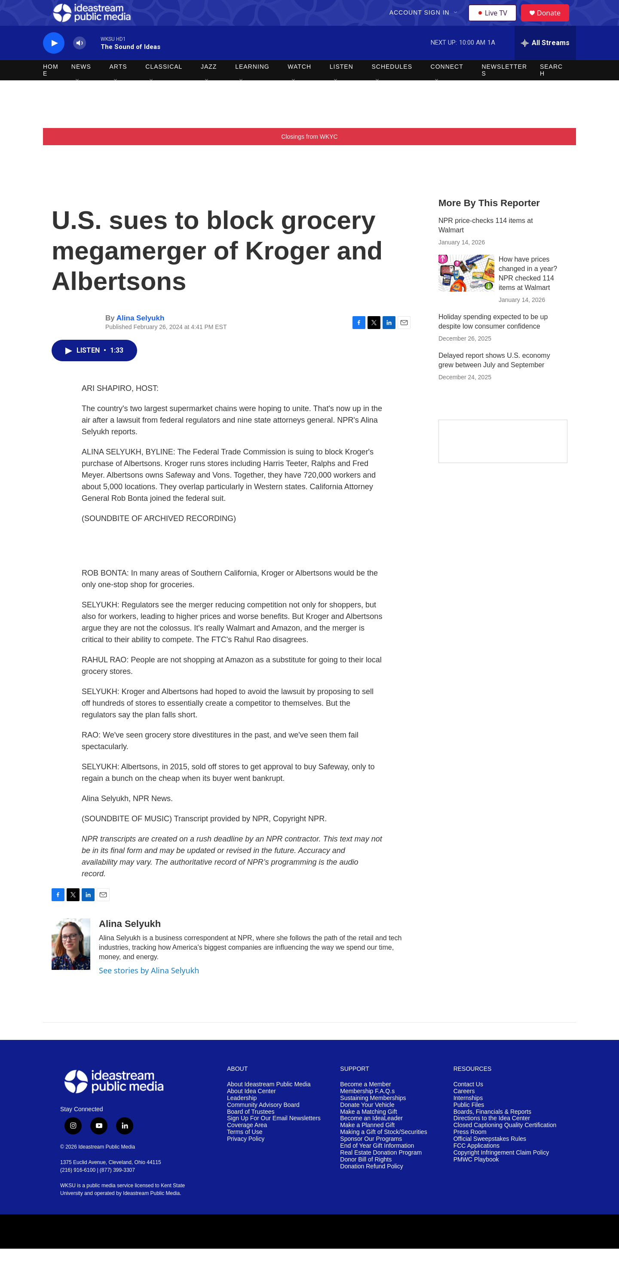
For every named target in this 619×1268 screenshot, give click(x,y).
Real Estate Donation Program (381, 1172)
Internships (468, 1117)
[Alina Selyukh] (71, 963)
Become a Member (365, 1103)
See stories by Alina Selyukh (149, 990)
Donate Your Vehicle (367, 1124)
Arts (118, 85)
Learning (252, 85)
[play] (54, 62)
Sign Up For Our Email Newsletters (274, 1137)
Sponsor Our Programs (371, 1158)
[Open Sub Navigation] (457, 22)
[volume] (79, 62)
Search (551, 89)
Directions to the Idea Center (492, 1137)
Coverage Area (247, 1144)
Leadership (242, 1117)
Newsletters (504, 89)
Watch (299, 85)
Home (50, 89)
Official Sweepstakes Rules (490, 1158)
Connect (447, 85)
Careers (464, 1110)
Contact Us (468, 1103)
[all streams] (545, 62)
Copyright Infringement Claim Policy (501, 1172)
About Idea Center (251, 1110)
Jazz (209, 85)
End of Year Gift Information (377, 1165)
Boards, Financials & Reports (492, 1131)
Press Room (470, 1151)
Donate (554, 22)
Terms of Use (244, 1151)
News (81, 85)
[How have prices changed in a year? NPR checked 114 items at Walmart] (466, 292)
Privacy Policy (245, 1158)
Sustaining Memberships (373, 1117)
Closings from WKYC (309, 155)
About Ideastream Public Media (269, 1103)
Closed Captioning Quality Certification (505, 1144)
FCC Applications (476, 1165)
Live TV (494, 22)
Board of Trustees (251, 1131)
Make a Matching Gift (368, 1131)
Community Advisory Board (263, 1124)
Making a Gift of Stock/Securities (383, 1151)
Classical (163, 85)
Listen (341, 85)
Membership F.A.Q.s (367, 1110)
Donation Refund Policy (371, 1186)
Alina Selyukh (140, 337)
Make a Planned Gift (367, 1144)
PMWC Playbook (476, 1179)
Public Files (469, 1124)
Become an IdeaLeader (371, 1137)
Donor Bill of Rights (366, 1179)
